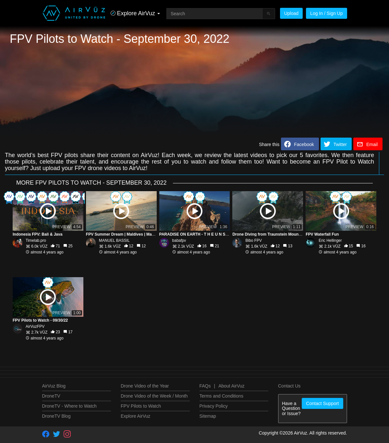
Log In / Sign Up (326, 13)
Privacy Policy (214, 406)
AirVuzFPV (35, 326)
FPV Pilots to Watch (141, 406)
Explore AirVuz (135, 416)
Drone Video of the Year (145, 385)
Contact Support (322, 403)
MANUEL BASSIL (114, 240)
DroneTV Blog (56, 416)
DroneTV (51, 396)
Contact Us (289, 385)
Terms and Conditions (221, 396)
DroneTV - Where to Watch (69, 406)
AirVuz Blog (54, 385)
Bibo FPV (253, 240)
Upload (291, 13)
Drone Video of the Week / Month (154, 396)
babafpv (179, 240)
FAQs (205, 385)
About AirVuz (231, 385)
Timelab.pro (36, 240)
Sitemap (208, 416)
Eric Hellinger (330, 240)
